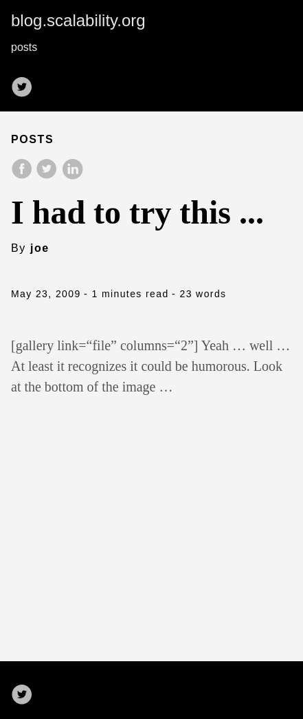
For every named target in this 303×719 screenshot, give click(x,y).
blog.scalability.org (78, 20)
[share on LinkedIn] (72, 176)
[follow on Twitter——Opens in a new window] (26, 82)
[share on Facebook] (23, 176)
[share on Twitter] (48, 176)
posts (24, 47)
